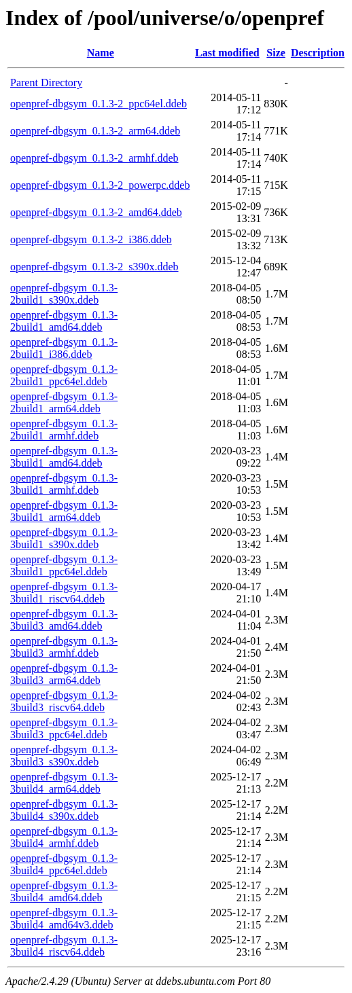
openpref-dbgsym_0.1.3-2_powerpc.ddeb (100, 185)
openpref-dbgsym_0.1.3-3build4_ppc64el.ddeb (64, 864)
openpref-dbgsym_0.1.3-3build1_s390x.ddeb (64, 538)
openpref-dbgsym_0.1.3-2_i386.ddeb (91, 239)
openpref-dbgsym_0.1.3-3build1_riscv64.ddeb (64, 592)
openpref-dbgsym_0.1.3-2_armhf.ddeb (94, 158)
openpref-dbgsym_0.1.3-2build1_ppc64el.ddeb (64, 375)
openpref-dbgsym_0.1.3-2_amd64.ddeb (96, 212)
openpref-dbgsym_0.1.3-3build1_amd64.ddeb (64, 457)
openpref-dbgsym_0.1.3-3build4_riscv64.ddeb (64, 946)
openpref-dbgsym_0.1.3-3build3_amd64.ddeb (64, 620)
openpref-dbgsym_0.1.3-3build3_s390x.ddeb (64, 756)
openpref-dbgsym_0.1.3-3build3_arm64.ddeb (64, 674)
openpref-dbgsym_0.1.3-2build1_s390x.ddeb (64, 294)
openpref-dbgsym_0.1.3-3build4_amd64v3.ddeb (64, 919)
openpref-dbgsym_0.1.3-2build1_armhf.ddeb (64, 429)
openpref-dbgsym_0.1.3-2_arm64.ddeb (95, 131)
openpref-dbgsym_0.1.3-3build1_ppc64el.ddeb (64, 565)
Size (275, 52)
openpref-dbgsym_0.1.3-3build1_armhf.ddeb (64, 484)
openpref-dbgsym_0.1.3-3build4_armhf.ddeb (64, 837)
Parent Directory (46, 82)
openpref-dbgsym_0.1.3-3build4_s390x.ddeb (64, 810)
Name (100, 52)
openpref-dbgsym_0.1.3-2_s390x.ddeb (94, 266)
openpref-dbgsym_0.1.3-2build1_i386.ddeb (64, 348)
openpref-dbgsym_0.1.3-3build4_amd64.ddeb (64, 891)
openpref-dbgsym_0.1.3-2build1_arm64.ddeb (64, 402)
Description (318, 52)
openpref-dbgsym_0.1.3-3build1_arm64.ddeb (64, 511)
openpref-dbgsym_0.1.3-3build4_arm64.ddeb (64, 783)
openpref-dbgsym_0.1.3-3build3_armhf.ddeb (64, 647)
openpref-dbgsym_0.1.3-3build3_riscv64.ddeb (64, 701)
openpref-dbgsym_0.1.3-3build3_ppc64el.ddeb (64, 728)
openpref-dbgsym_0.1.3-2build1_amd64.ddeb (64, 321)
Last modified (227, 52)
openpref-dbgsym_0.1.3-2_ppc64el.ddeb (98, 103)
